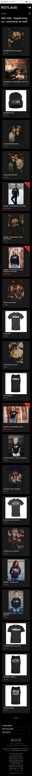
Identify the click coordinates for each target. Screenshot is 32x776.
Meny (3, 13)
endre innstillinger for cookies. (16, 770)
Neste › (16, 718)
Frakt (11, 743)
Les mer (19, 768)
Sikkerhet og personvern (12, 745)
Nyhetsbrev (24, 745)
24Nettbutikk (19, 773)
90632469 (7, 750)
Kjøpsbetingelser (18, 743)
